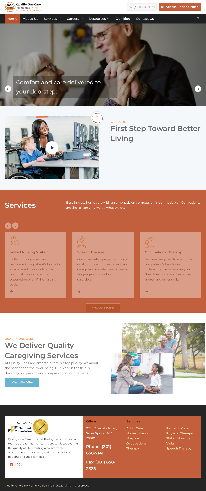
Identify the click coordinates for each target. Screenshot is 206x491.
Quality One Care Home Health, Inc (28, 485)
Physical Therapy (179, 433)
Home (12, 19)
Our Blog (123, 19)
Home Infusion (137, 433)
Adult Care (134, 428)
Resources (99, 18)
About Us (30, 19)
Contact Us (145, 19)
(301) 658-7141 (144, 7)
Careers (75, 18)
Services (52, 18)
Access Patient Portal (182, 7)
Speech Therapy (179, 448)
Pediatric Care (177, 428)
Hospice (132, 438)
